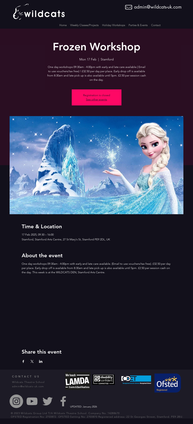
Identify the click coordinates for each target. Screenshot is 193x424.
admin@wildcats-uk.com (158, 7)
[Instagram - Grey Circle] (16, 401)
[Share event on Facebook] (23, 361)
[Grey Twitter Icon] (47, 401)
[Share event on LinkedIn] (40, 361)
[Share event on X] (32, 361)
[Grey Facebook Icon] (63, 401)
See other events (96, 99)
